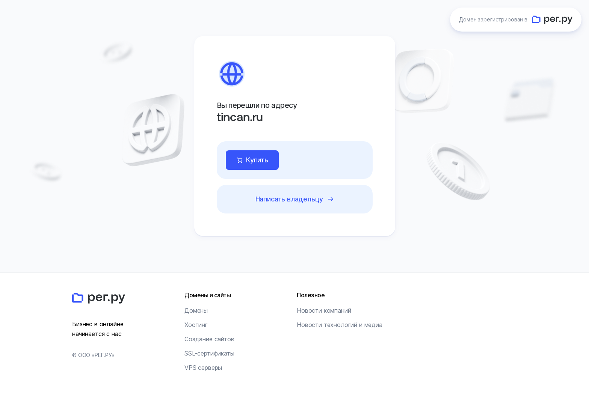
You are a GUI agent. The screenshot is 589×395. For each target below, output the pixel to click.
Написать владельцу (289, 199)
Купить (257, 160)
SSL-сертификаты (209, 353)
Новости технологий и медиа (339, 324)
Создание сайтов (209, 339)
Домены (196, 310)
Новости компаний (324, 310)
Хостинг (196, 324)
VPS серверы (203, 367)
